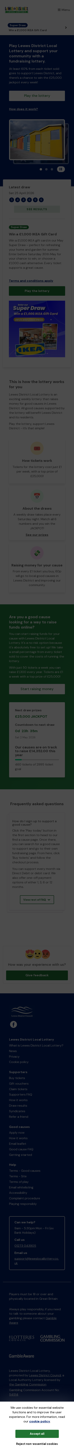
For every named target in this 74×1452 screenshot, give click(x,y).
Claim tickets (18, 1089)
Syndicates (17, 1111)
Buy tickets (17, 1078)
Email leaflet (17, 1144)
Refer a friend (18, 1117)
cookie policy (39, 1421)
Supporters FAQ (20, 1094)
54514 (13, 1394)
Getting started (20, 1155)
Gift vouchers (19, 1083)
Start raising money (37, 689)
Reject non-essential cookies (37, 1444)
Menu (64, 10)
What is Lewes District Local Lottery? (36, 1045)
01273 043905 (25, 1246)
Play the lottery (37, 95)
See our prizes (37, 535)
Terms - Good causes (24, 1171)
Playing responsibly (23, 1204)
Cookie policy (19, 1062)
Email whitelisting (21, 1187)
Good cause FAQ (21, 1149)
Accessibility (18, 1193)
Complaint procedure (24, 1198)
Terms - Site (18, 1176)
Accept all (37, 1434)
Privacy (14, 1056)
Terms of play (19, 1182)
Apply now (16, 1132)
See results (37, 209)
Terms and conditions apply (31, 281)
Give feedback (37, 975)
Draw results (18, 1105)
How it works (18, 1100)
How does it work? (23, 109)
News (13, 1051)
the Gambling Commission (27, 1384)
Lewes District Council (45, 1375)
